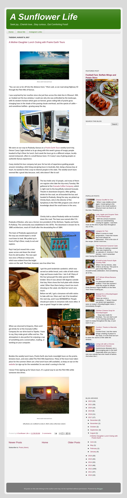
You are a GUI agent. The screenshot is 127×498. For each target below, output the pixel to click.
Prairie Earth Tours (52, 148)
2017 (90, 417)
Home (11, 32)
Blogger (100, 489)
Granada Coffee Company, (63, 186)
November (94, 423)
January (93, 452)
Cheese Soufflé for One (104, 200)
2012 (90, 469)
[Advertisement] (102, 51)
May (92, 445)
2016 (90, 456)
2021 (90, 404)
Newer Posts (15, 442)
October (93, 427)
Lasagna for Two (102, 231)
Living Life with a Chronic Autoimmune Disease (105, 345)
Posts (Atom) (24, 447)
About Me (21, 32)
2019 (90, 411)
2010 (90, 475)
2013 (90, 465)
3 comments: (47, 433)
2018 (90, 414)
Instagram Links (35, 32)
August (93, 433)
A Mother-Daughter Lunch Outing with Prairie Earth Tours (37, 42)
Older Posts (74, 442)
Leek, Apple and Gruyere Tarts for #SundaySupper (107, 215)
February (93, 448)
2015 (90, 459)
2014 (90, 462)
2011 (90, 472)
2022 (90, 401)
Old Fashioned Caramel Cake (107, 246)
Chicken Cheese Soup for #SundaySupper (105, 311)
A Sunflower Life (44, 17)
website (12, 364)
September (94, 430)
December (94, 420)
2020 (90, 408)
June (92, 442)
